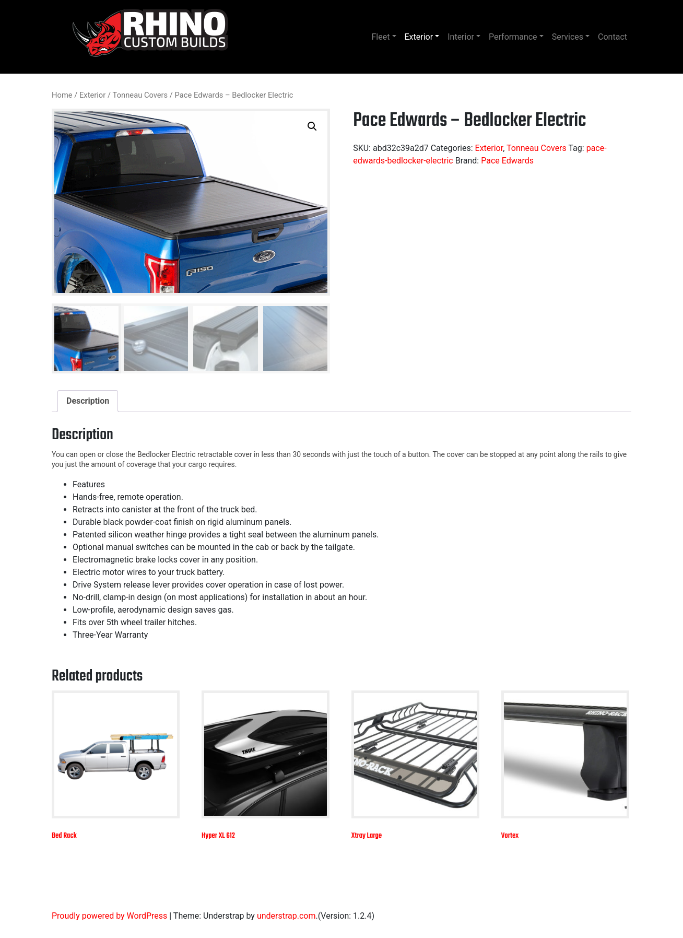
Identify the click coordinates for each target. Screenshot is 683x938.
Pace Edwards (507, 161)
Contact (612, 37)
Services (567, 37)
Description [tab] (87, 401)
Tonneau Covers (140, 95)
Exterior (419, 37)
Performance (513, 37)
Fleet (381, 37)
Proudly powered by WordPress (109, 916)
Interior (461, 37)
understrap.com (286, 916)
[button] (312, 126)
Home (62, 95)
